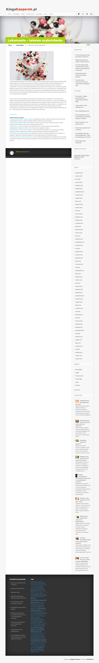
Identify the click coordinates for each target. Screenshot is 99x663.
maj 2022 (77, 267)
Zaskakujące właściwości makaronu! (80, 442)
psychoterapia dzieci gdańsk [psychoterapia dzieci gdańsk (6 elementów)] (38, 626)
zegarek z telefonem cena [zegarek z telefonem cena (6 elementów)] (38, 651)
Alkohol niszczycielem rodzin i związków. (22, 119)
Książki (23, 14)
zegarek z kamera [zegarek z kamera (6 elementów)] (35, 650)
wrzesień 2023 (79, 245)
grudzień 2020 (79, 289)
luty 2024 (77, 236)
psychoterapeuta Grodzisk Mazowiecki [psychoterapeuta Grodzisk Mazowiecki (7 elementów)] (38, 619)
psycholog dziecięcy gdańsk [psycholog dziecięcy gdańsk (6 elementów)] (38, 616)
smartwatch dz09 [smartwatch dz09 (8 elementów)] (38, 638)
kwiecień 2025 (79, 204)
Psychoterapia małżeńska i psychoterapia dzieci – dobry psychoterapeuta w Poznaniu (82, 135)
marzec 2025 (78, 207)
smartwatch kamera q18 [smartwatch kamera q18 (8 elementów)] (39, 643)
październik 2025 (79, 191)
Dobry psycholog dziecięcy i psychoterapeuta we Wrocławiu (18, 624)
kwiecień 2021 (78, 276)
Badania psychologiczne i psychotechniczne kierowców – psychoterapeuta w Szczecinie (83, 478)
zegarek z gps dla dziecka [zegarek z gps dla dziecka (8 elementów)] (37, 648)
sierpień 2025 (78, 198)
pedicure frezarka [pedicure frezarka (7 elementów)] (36, 615)
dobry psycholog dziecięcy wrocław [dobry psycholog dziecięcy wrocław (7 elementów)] (37, 589)
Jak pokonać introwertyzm (17, 588)
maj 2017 (77, 349)
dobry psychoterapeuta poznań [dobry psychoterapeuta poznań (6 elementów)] (39, 595)
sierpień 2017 (78, 340)
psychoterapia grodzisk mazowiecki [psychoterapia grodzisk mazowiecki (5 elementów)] (37, 634)
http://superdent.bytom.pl (82, 111)
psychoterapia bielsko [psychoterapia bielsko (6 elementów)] (39, 625)
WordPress (90, 659)
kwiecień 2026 (79, 173)
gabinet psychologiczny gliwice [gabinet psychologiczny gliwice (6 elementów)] (38, 611)
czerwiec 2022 (79, 264)
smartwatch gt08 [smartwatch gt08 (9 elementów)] (38, 640)
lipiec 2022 (78, 261)
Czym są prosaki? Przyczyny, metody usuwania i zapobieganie (82, 559)
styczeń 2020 (78, 321)
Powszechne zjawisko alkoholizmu (20, 122)
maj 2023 (77, 248)
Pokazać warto (30, 14)
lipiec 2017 (78, 343)
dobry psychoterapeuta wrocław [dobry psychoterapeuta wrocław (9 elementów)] (38, 600)
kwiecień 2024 (79, 229)
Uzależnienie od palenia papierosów (21, 133)
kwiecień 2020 (79, 314)
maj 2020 (77, 311)
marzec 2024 (78, 232)
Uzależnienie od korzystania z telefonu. (22, 129)
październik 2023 (79, 242)
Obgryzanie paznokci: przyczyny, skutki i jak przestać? (80, 75)
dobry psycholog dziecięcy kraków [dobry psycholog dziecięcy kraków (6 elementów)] (36, 587)
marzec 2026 (78, 176)
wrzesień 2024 (79, 223)
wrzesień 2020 (79, 299)
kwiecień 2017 (78, 352)
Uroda (45, 14)
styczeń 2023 (78, 254)
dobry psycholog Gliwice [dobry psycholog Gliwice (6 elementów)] (38, 591)
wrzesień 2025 (79, 195)
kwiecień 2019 (79, 336)
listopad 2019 (78, 327)
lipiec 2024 (78, 226)
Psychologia (39, 14)
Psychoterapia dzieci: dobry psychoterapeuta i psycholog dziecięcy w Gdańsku (82, 116)
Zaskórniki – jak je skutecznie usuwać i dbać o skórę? (82, 500)
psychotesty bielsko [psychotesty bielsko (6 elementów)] (40, 636)
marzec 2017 (78, 355)
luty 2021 (77, 283)
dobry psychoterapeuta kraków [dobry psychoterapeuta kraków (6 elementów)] (37, 593)
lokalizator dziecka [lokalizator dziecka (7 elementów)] (41, 613)
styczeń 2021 (78, 286)
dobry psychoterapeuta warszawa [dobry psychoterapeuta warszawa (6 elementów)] (39, 596)
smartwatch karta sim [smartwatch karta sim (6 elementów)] (39, 643)
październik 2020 (79, 295)
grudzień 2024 (79, 217)
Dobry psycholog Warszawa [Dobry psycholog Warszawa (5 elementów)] (39, 592)
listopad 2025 (78, 188)
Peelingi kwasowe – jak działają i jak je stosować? (82, 402)
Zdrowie (51, 14)
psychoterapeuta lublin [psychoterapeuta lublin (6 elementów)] (36, 621)
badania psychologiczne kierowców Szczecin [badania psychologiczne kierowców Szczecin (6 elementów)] (37, 582)
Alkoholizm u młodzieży (17, 126)
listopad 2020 (78, 292)
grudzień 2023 (79, 239)
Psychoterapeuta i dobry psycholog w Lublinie (24, 137)
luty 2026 (77, 179)
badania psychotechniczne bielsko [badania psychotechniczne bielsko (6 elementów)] (38, 583)
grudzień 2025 (79, 185)
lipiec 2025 (78, 201)
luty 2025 (77, 210)
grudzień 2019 (79, 324)
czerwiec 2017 (79, 346)
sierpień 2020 (78, 302)
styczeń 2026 (78, 182)
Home (9, 14)
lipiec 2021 (78, 273)
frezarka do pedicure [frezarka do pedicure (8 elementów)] (37, 608)
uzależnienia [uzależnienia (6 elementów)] (36, 646)
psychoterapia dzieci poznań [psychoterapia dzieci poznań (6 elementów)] (38, 633)
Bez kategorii (16, 14)
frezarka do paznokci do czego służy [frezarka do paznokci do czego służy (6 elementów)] (38, 603)
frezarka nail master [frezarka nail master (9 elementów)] (38, 609)
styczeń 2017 (78, 358)
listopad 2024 (78, 220)
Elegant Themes (75, 659)
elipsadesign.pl (13, 114)
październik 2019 (79, 330)
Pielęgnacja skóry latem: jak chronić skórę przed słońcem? (82, 458)
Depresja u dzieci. (15, 592)
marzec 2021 (78, 280)
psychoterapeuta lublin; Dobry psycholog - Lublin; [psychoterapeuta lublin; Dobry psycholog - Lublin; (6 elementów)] (38, 623)
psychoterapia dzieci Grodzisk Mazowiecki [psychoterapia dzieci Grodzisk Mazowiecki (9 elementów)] (37, 629)
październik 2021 (79, 270)
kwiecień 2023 (79, 251)
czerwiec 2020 (79, 308)
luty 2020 (77, 317)
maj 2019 (77, 333)
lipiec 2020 (78, 305)
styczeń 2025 (78, 213)
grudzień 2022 (79, 258)
